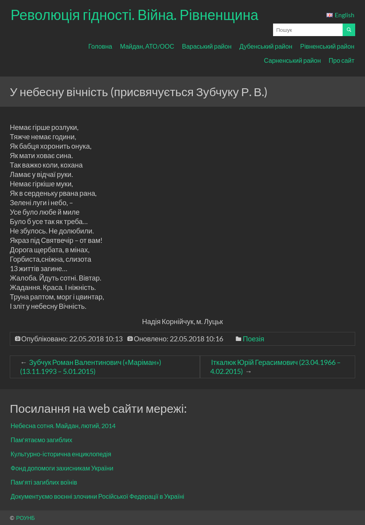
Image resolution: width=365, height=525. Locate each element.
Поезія (253, 338)
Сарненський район (292, 60)
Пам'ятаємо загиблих (41, 439)
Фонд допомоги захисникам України (62, 468)
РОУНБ (25, 517)
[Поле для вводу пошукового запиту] (308, 30)
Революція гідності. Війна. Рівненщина (135, 14)
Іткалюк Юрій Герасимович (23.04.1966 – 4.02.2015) (275, 367)
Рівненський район (327, 46)
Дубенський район (265, 46)
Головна (100, 46)
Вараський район (206, 46)
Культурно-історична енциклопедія (61, 454)
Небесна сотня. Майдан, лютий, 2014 (63, 425)
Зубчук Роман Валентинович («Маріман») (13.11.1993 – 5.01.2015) (90, 367)
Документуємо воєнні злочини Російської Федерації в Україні (97, 496)
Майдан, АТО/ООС (147, 46)
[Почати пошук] (349, 30)
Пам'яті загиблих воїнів (44, 482)
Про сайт (341, 60)
